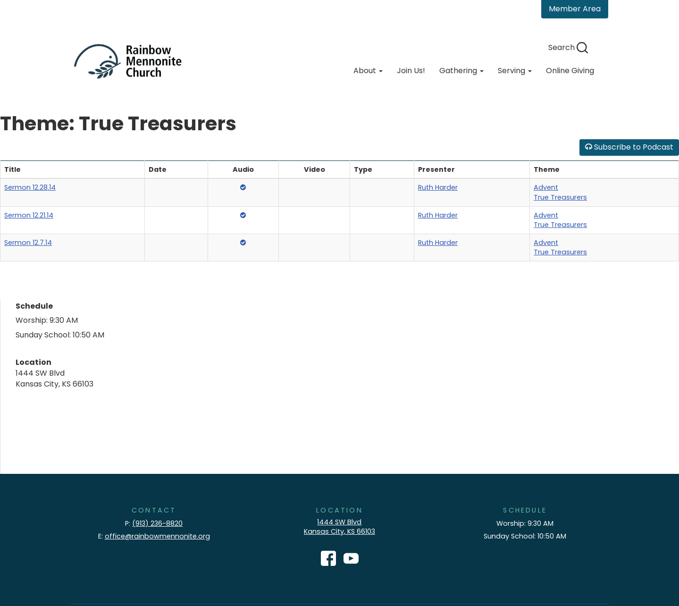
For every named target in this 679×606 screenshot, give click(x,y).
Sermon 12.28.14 (30, 187)
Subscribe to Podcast (629, 147)
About (368, 70)
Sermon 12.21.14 (28, 215)
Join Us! (411, 70)
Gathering (461, 70)
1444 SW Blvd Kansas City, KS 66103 (339, 527)
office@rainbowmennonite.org (157, 536)
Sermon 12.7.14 (28, 242)
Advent (546, 187)
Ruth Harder (438, 187)
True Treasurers (560, 197)
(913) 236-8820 (157, 523)
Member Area (575, 8)
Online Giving (570, 70)
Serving (515, 70)
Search (568, 47)
